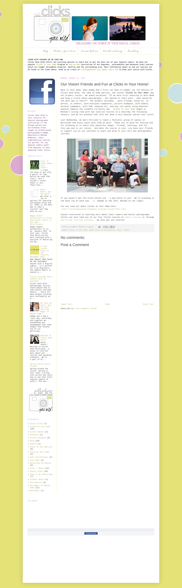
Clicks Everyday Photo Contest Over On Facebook (41, 279)
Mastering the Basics (40, 463)
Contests (34, 435)
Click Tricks (36, 424)
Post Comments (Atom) (86, 309)
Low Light (35, 460)
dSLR (91, 230)
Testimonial (36, 483)
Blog (45, 51)
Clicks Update (37, 432)
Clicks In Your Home (124, 109)
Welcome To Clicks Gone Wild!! (46, 338)
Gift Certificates (39, 457)
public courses (133, 217)
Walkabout (35, 491)
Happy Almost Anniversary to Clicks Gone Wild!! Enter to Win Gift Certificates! (41, 220)
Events (33, 444)
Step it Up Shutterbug (41, 474)
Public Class (36, 471)
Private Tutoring (112, 51)
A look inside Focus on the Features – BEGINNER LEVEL (40, 251)
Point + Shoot (123, 230)
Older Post (148, 304)
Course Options (89, 51)
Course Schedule (38, 438)
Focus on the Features (105, 230)
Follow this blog (91, 533)
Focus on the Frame (39, 452)
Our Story (133, 51)
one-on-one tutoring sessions (77, 220)
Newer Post (66, 304)
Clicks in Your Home (65, 51)
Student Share (37, 479)
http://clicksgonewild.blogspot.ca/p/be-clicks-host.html (94, 209)
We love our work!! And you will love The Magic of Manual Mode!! (41, 308)
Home (107, 304)
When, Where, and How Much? (45, 192)
